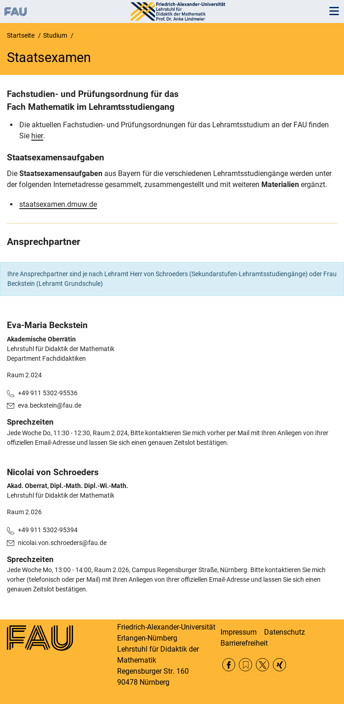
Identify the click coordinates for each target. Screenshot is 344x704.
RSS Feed (245, 664)
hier (37, 135)
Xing (279, 664)
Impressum (238, 632)
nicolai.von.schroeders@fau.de (62, 542)
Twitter (262, 664)
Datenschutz (284, 632)
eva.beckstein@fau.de (49, 405)
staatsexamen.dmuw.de (58, 204)
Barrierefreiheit (244, 643)
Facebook (229, 664)
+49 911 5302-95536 (48, 393)
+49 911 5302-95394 (48, 530)
